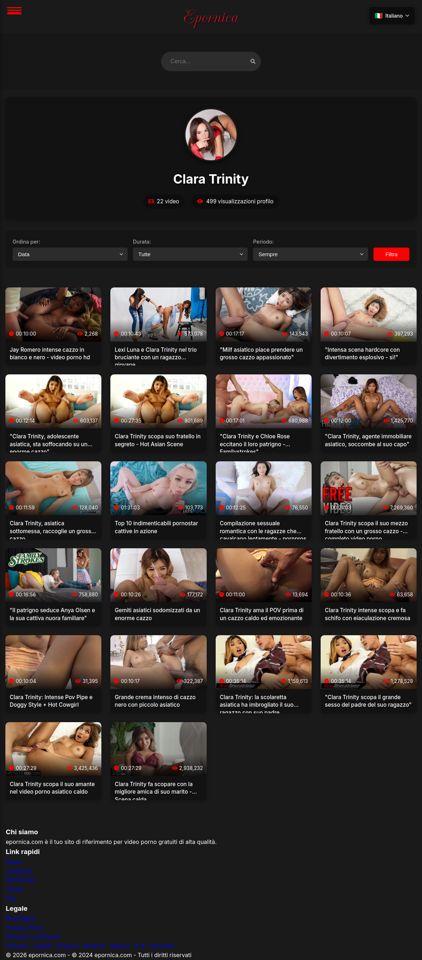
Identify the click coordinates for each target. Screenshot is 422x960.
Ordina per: (26, 242)
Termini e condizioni (33, 936)
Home (14, 861)
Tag (11, 898)
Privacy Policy (25, 927)
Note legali (20, 918)
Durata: (142, 242)
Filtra (391, 254)
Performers (21, 879)
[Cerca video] (253, 61)
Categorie (19, 870)
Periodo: (263, 242)
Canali (14, 889)
